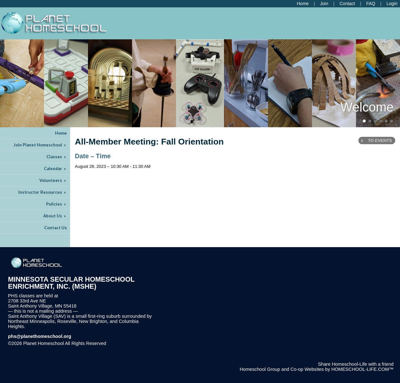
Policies (56, 204)
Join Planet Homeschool (40, 144)
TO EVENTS (377, 140)
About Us (55, 215)
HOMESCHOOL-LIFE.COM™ (362, 369)
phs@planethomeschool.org (39, 336)
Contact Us (55, 227)
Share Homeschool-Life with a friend (356, 364)
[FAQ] (370, 3)
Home (61, 133)
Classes (56, 156)
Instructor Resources (42, 192)
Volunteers (53, 180)
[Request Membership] (324, 3)
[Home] (302, 3)
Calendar (55, 168)
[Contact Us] (347, 3)
